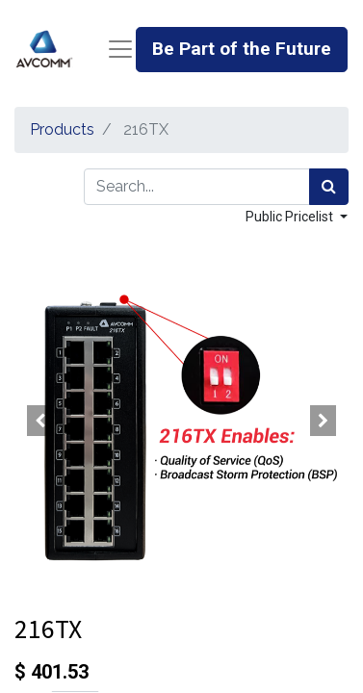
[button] (39, 420)
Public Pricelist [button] (291, 216)
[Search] (329, 186)
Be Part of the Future (241, 49)
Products (62, 129)
